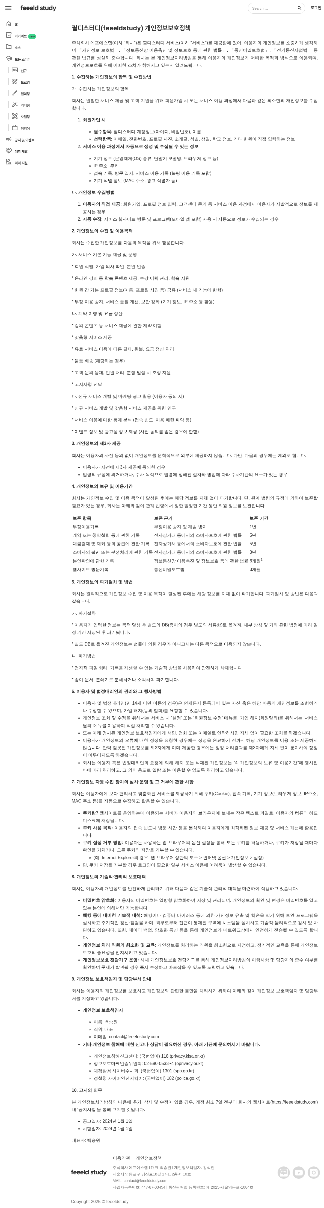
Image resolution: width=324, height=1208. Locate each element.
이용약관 (121, 1158)
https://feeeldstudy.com (294, 1102)
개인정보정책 (149, 1158)
